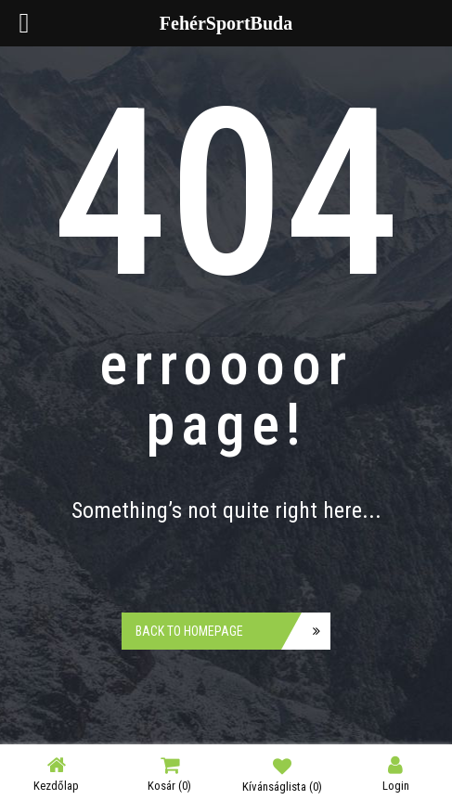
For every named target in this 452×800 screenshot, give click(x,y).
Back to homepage (189, 631)
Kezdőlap (56, 774)
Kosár (169, 774)
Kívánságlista (282, 774)
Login (395, 774)
